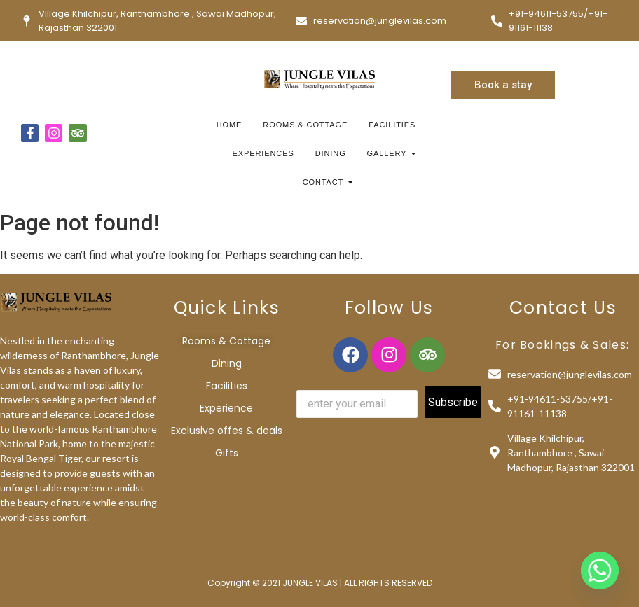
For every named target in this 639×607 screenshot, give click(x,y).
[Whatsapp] (600, 570)
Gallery (389, 153)
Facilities (392, 124)
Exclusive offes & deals (226, 431)
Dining (330, 153)
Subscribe (453, 402)
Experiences (263, 153)
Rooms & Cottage (305, 124)
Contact (325, 182)
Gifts (226, 453)
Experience (226, 408)
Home (229, 124)
